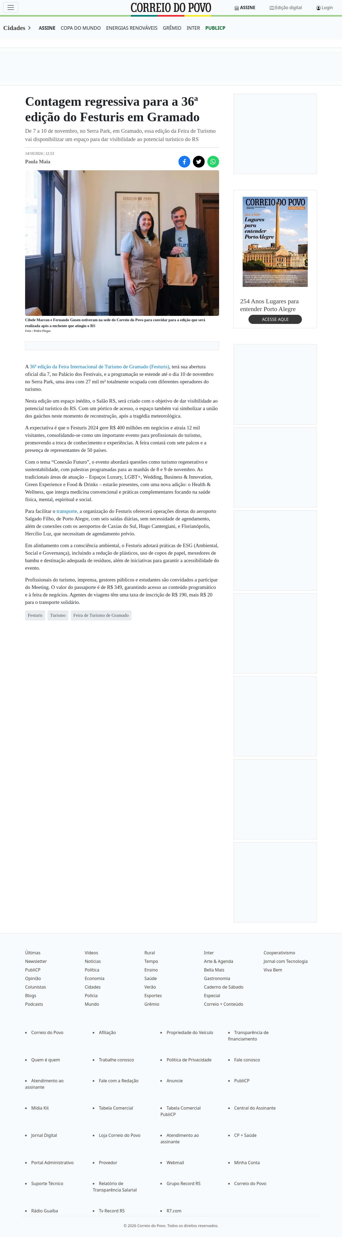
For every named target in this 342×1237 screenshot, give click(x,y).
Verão (150, 987)
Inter (209, 953)
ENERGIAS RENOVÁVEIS (131, 28)
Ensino (151, 970)
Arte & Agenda (218, 961)
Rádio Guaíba (44, 1211)
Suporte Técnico (47, 1183)
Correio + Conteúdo (223, 1004)
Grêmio (151, 1004)
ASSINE (47, 28)
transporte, (68, 511)
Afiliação (107, 1032)
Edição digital (288, 7)
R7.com (173, 1211)
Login (327, 7)
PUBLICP (215, 28)
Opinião (33, 978)
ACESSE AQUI (275, 319)
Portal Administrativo (52, 1163)
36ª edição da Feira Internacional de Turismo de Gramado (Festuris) (99, 366)
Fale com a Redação (118, 1081)
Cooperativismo (279, 953)
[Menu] (10, 7)
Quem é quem (45, 1060)
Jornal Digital (44, 1135)
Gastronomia (217, 978)
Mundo (92, 1004)
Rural (149, 953)
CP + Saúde (245, 1135)
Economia (94, 978)
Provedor (108, 1163)
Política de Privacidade (188, 1060)
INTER (193, 28)
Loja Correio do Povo (120, 1135)
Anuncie (174, 1081)
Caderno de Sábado (223, 987)
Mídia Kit (40, 1108)
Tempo (151, 961)
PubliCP (32, 970)
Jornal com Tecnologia (286, 961)
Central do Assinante (255, 1108)
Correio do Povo (47, 1032)
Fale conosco (247, 1060)
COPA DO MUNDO (81, 28)
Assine (247, 7)
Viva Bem (273, 970)
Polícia (91, 995)
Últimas (32, 953)
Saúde (150, 978)
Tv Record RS (112, 1211)
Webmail (175, 1163)
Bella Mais (214, 970)
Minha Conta (247, 1163)
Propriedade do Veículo (189, 1032)
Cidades (14, 27)
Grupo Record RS (183, 1183)
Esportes (153, 995)
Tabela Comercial (116, 1108)
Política (92, 970)
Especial (212, 995)
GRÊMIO (172, 28)
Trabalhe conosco (116, 1060)
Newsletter (36, 961)
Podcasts (34, 1004)
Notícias (93, 961)
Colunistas (35, 987)
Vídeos (91, 953)
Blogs (30, 995)
